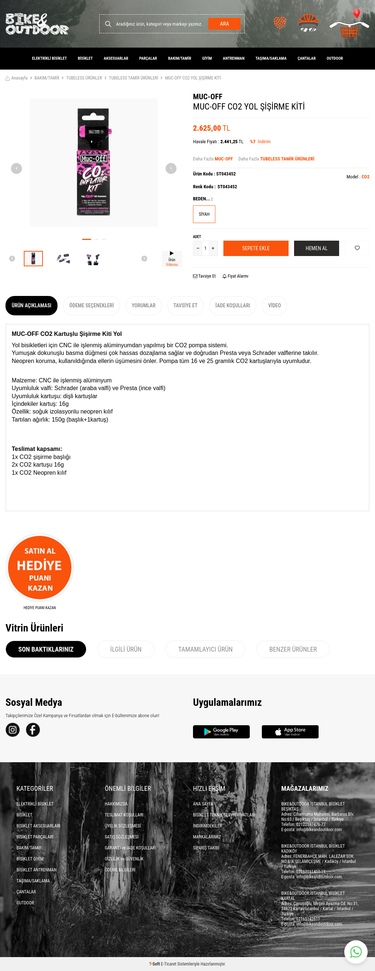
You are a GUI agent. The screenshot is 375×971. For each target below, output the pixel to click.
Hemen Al (317, 248)
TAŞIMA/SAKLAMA (271, 58)
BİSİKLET (85, 58)
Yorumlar (144, 305)
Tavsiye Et (204, 276)
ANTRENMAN (234, 58)
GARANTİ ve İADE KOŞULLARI (130, 847)
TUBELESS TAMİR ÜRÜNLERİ (133, 78)
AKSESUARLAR (116, 58)
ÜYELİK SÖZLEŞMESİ (123, 826)
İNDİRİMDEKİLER (207, 826)
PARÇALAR (148, 58)
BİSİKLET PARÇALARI (34, 837)
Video (274, 305)
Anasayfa (16, 78)
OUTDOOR (335, 58)
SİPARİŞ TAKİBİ (206, 847)
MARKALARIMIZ (207, 837)
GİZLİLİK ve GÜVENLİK (124, 858)
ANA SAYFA (203, 804)
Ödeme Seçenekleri (91, 305)
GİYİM (207, 58)
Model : (358, 176)
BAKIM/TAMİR (179, 58)
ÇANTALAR (307, 58)
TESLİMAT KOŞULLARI (124, 815)
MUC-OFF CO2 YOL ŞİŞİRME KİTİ (193, 78)
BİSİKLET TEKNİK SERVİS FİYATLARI (224, 815)
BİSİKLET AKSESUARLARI (38, 826)
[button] (86, 239)
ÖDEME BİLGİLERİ (120, 869)
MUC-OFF (207, 96)
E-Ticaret (168, 964)
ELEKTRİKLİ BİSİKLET (49, 58)
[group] (93, 162)
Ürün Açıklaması (31, 305)
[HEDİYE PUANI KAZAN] (39, 571)
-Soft (155, 964)
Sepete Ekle (256, 248)
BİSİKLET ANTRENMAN (36, 869)
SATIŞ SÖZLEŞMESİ (121, 837)
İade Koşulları (232, 305)
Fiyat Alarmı (235, 276)
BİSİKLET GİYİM (30, 858)
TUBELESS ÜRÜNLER (84, 78)
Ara (224, 24)
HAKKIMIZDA (116, 804)
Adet (197, 237)
